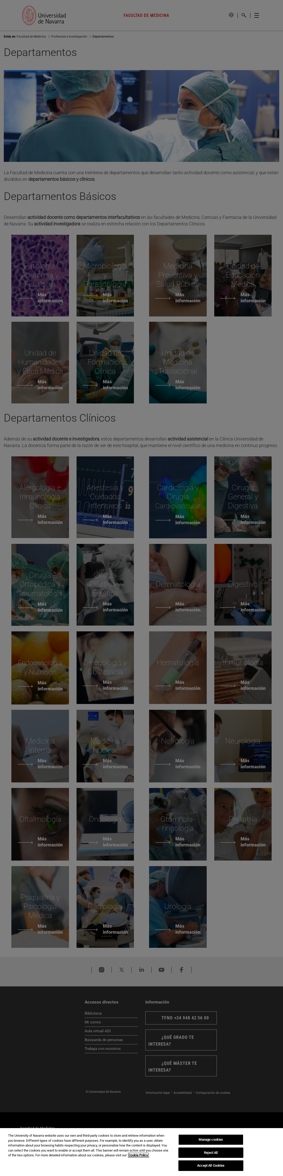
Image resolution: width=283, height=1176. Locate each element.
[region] (141, 1152)
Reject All (211, 1153)
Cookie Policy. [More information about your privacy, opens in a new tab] (138, 1155)
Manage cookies (211, 1139)
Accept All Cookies (210, 1165)
